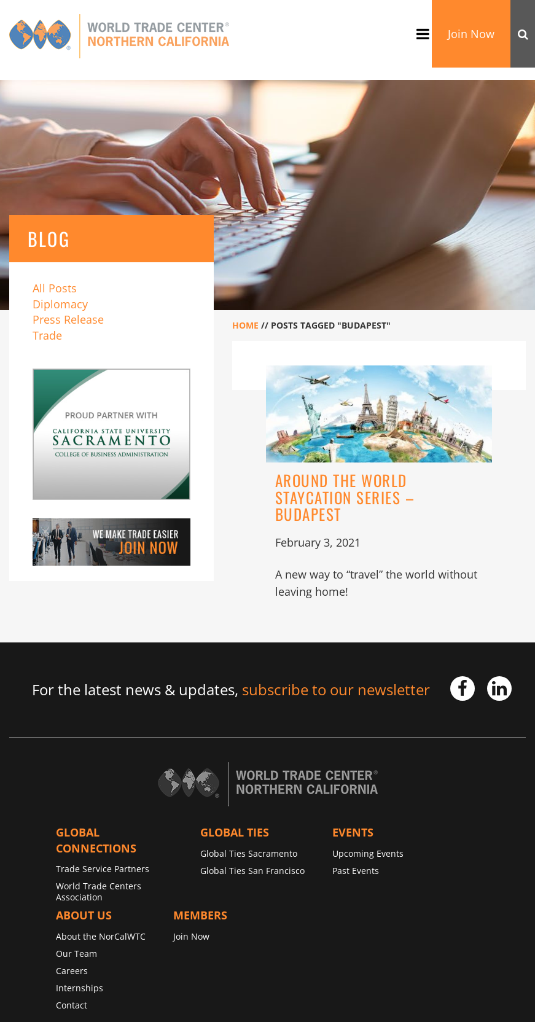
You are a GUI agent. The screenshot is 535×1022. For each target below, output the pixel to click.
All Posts (55, 288)
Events (352, 832)
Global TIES (234, 832)
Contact (71, 1005)
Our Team (76, 953)
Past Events (355, 870)
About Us (84, 915)
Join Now (471, 33)
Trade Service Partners (102, 869)
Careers (72, 971)
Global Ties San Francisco (252, 870)
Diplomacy (60, 304)
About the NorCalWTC (101, 936)
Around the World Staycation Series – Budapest (345, 497)
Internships (79, 988)
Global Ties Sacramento (248, 853)
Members (200, 915)
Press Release (68, 319)
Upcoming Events (368, 853)
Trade (47, 335)
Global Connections (96, 840)
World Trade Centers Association (98, 891)
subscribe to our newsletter (336, 689)
